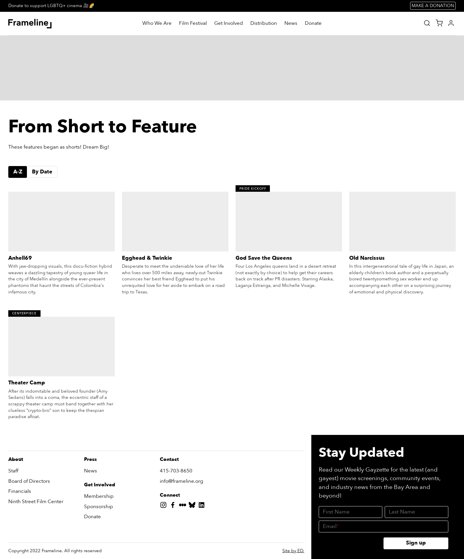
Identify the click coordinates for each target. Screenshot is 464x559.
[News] (290, 23)
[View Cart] (439, 23)
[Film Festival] (193, 23)
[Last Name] (416, 512)
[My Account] (451, 23)
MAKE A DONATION (433, 6)
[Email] (383, 526)
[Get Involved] (228, 23)
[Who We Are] (157, 23)
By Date (42, 172)
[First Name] (350, 512)
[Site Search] (427, 23)
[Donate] (313, 23)
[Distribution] (263, 23)
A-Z (17, 172)
